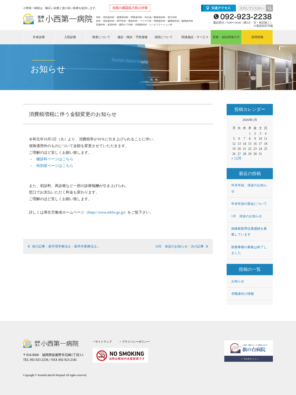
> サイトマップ (102, 341)
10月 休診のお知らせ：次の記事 (181, 246)
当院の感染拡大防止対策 (130, 8)
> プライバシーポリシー (135, 341)
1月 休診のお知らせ (246, 216)
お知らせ (237, 281)
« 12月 (236, 158)
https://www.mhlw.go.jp (106, 212)
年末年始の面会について (249, 203)
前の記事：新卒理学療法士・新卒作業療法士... (63, 246)
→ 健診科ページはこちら (51, 159)
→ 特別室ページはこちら (51, 166)
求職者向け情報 (242, 293)
